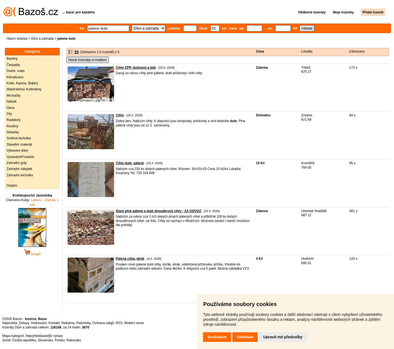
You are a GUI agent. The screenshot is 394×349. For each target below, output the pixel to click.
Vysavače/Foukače (20, 157)
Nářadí (11, 101)
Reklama (68, 323)
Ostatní (12, 186)
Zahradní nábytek (19, 169)
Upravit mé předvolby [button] (282, 337)
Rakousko (73, 340)
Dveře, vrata (15, 71)
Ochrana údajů (103, 323)
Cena (260, 51)
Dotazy (24, 323)
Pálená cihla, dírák (130, 259)
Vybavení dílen (17, 150)
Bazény (12, 58)
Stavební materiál (19, 144)
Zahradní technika (20, 175)
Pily (9, 114)
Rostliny (12, 126)
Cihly (120, 115)
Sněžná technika (19, 138)
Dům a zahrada (42, 39)
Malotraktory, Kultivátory (24, 89)
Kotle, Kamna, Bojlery (22, 83)
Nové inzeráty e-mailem (87, 60)
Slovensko (45, 340)
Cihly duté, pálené (130, 163)
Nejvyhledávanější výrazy (44, 336)
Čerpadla (13, 65)
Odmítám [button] (245, 337)
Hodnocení (39, 323)
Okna (11, 108)
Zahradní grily (17, 163)
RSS (119, 323)
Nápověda (9, 323)
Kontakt (54, 323)
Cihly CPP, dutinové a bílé (136, 68)
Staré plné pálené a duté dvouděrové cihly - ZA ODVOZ (158, 211)
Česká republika (24, 340)
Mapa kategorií (13, 336)
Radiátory (14, 120)
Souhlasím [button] (217, 337)
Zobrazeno (357, 51)
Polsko (60, 340)
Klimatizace (15, 77)
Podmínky (83, 323)
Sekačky (13, 132)
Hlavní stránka (16, 39)
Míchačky (14, 95)
